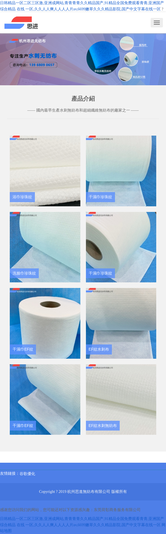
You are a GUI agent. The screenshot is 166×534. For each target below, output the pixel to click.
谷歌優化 (27, 474)
